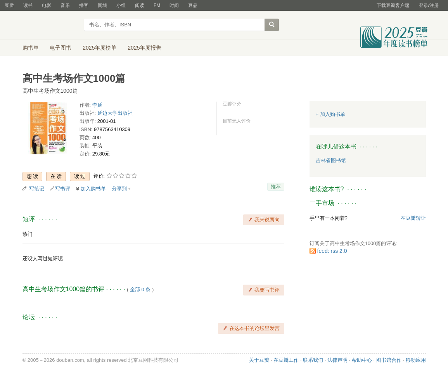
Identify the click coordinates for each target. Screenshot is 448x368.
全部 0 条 (140, 289)
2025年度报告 (144, 48)
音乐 (65, 5)
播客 (83, 5)
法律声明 (337, 360)
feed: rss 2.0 (332, 251)
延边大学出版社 (115, 113)
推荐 (276, 187)
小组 (121, 5)
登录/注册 (429, 5)
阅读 (139, 5)
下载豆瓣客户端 (393, 5)
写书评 (62, 189)
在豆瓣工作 (286, 360)
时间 (174, 5)
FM (157, 5)
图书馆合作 (388, 360)
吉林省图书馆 (331, 160)
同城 (102, 5)
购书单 (30, 48)
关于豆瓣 (259, 360)
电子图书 (60, 48)
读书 (28, 5)
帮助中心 (362, 360)
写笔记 (36, 189)
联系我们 (313, 360)
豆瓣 (9, 5)
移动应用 (416, 360)
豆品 (192, 5)
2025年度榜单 (99, 48)
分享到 (119, 189)
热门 (27, 234)
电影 (46, 5)
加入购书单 (93, 189)
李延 (97, 105)
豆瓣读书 (50, 25)
